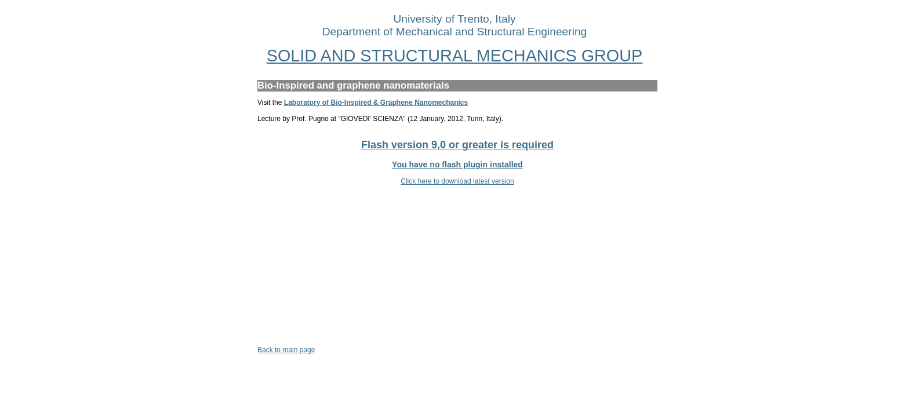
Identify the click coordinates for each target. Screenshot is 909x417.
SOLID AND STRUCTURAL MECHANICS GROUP (455, 55)
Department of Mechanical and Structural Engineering (454, 31)
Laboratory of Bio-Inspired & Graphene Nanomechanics (376, 102)
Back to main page (286, 350)
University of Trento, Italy (454, 19)
